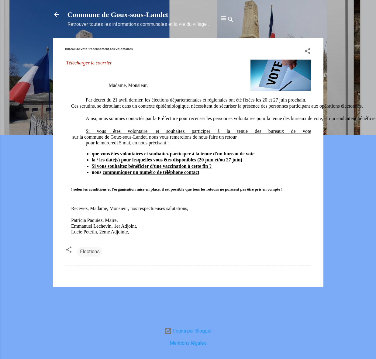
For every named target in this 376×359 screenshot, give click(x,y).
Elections (90, 251)
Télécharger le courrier (89, 62)
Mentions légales (188, 343)
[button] (307, 52)
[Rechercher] (230, 20)
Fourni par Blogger (188, 331)
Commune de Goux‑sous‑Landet (117, 15)
